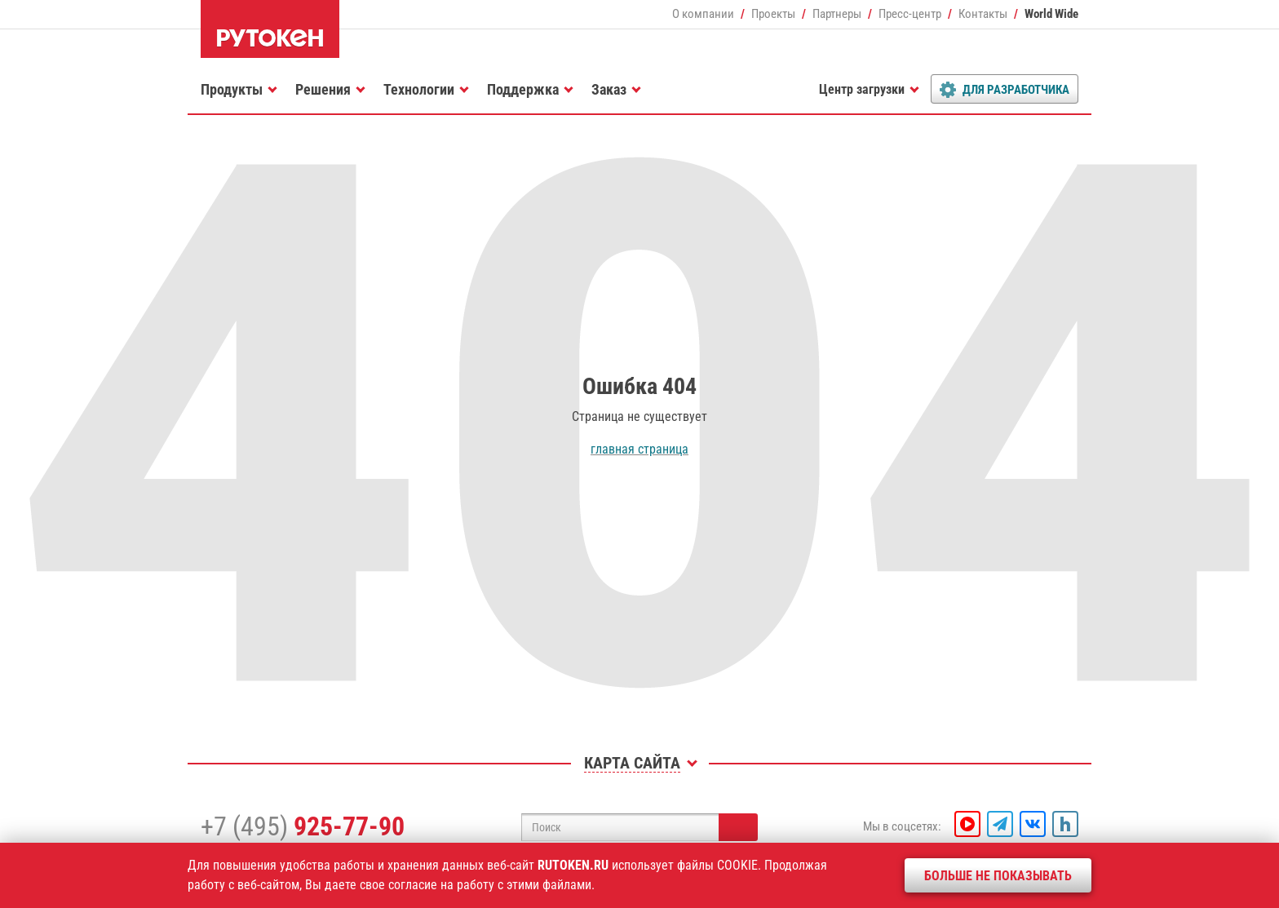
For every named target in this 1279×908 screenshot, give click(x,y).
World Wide (1051, 14)
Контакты (982, 14)
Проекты (773, 14)
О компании (703, 14)
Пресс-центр (909, 14)
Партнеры (836, 14)
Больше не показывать (998, 876)
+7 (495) (303, 826)
